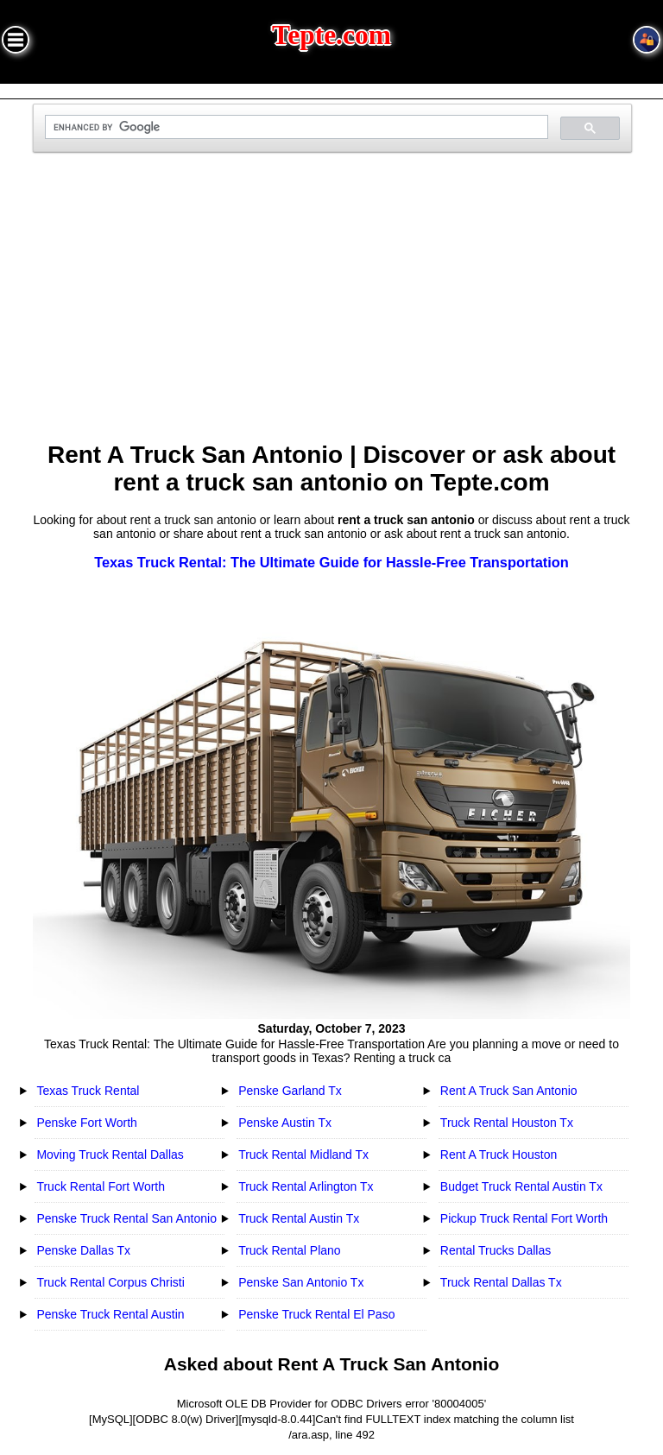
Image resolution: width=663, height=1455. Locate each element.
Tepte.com (331, 35)
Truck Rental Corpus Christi (110, 1282)
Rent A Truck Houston (498, 1154)
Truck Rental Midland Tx (303, 1154)
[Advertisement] (332, 304)
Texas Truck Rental (87, 1091)
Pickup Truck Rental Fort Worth (524, 1218)
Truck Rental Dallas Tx (501, 1282)
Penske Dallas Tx (83, 1250)
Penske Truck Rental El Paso (316, 1314)
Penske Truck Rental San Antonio (126, 1218)
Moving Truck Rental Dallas (109, 1154)
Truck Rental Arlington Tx (305, 1186)
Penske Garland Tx (290, 1091)
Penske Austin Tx (285, 1122)
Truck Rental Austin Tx (298, 1218)
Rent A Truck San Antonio (509, 1091)
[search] (294, 127)
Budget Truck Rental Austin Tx (521, 1186)
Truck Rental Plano (289, 1250)
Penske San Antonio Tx (300, 1282)
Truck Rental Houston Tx (506, 1122)
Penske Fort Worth (86, 1122)
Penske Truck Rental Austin (110, 1314)
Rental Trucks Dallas (495, 1250)
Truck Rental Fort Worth (100, 1186)
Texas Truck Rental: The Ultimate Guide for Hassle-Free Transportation (331, 562)
